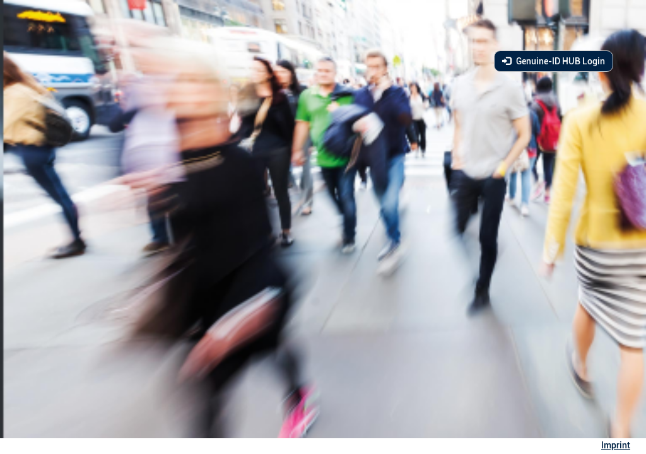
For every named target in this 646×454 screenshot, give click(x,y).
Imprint (615, 445)
